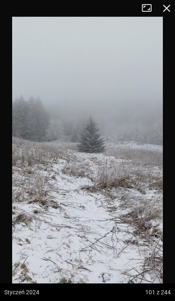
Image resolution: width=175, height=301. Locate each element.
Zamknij (166, 8)
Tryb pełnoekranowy (150, 8)
